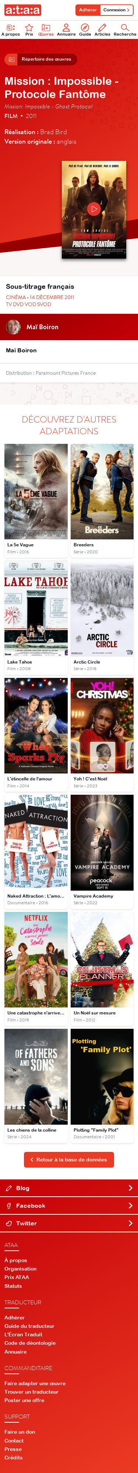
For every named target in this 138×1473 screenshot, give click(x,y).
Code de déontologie (30, 1343)
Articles (102, 30)
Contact (14, 1441)
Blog (70, 1188)
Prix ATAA (16, 1277)
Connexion (116, 9)
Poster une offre (24, 1400)
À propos (15, 1260)
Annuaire (66, 30)
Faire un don (19, 1432)
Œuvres (46, 30)
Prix (29, 30)
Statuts (13, 1286)
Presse (13, 1449)
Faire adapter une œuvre (35, 1383)
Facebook (70, 1205)
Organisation (20, 1269)
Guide (85, 30)
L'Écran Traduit (23, 1334)
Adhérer (88, 9)
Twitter (70, 1223)
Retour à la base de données (68, 1160)
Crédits (13, 1458)
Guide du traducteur (29, 1326)
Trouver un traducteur (31, 1392)
